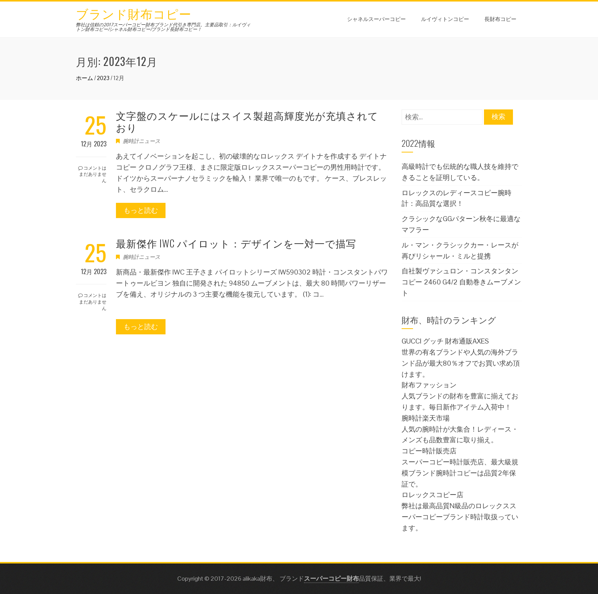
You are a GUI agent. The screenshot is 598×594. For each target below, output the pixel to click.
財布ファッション (429, 384)
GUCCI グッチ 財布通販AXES (445, 341)
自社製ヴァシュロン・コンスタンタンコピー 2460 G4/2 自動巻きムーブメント (461, 281)
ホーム (84, 78)
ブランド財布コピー (133, 13)
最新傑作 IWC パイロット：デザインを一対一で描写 (236, 243)
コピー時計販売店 (429, 450)
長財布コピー (500, 18)
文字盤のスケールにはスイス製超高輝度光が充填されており (247, 121)
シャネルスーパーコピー (376, 18)
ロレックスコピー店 (432, 494)
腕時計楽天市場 (426, 418)
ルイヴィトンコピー (445, 18)
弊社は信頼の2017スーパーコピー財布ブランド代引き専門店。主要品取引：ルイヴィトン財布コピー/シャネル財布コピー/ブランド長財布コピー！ (163, 27)
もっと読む (141, 210)
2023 (103, 78)
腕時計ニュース (141, 141)
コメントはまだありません (92, 174)
